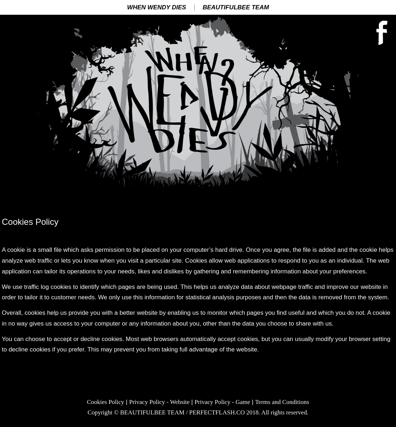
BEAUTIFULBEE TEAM (236, 7)
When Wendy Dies (156, 7)
